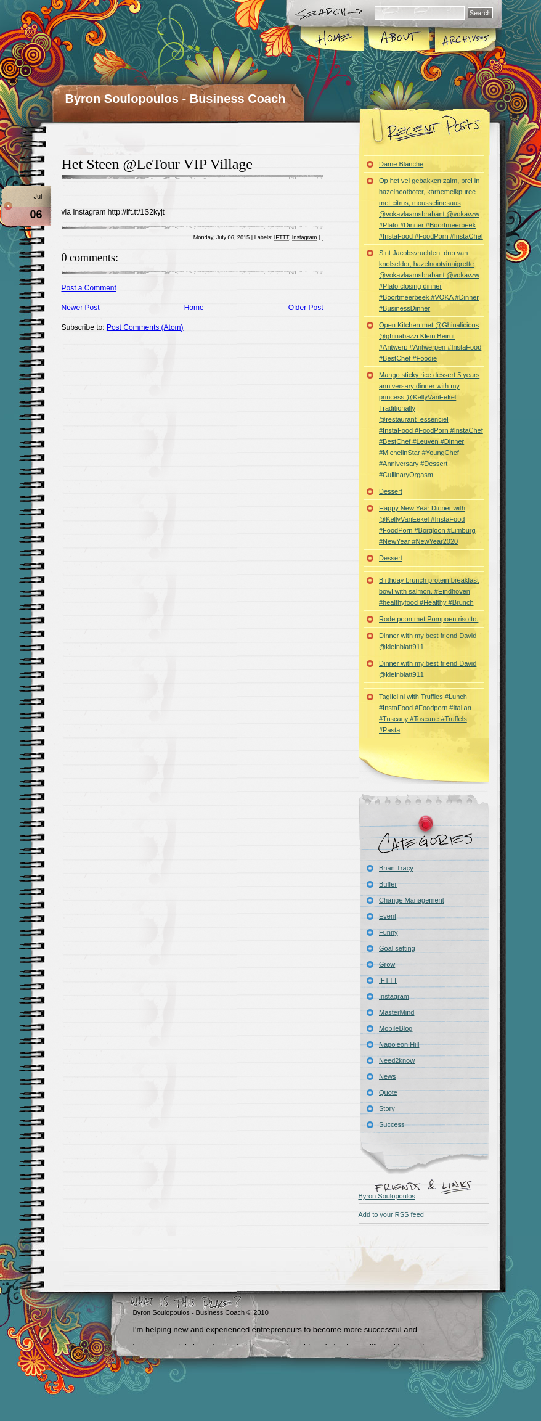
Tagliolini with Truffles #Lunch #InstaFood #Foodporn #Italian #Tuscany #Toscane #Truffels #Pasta (425, 713)
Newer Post (81, 307)
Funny (388, 932)
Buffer (388, 884)
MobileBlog (395, 1028)
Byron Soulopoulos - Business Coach (175, 98)
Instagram (304, 237)
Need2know (397, 1060)
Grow (387, 964)
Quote (388, 1092)
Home (333, 39)
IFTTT (281, 237)
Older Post (305, 307)
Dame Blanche (401, 164)
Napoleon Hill (399, 1044)
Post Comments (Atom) (145, 327)
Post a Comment (89, 288)
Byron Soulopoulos (387, 1196)
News (387, 1076)
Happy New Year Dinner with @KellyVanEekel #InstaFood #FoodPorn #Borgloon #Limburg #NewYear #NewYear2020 (427, 524)
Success (392, 1124)
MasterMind (396, 1012)
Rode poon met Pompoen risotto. (428, 619)
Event (387, 916)
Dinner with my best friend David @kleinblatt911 (427, 641)
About (399, 39)
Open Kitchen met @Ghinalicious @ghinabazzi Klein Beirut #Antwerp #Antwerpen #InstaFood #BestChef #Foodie (430, 341)
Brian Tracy (396, 868)
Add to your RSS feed (391, 1214)
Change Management (411, 900)
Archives (464, 39)
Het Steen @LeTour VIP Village (157, 164)
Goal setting (397, 948)
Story (387, 1108)
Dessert (390, 491)
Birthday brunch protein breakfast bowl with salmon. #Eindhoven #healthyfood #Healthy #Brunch (429, 591)
